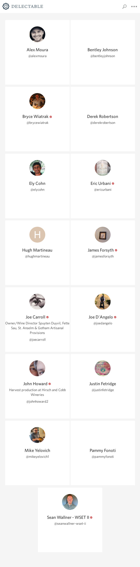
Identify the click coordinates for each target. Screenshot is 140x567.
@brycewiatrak (37, 123)
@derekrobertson (102, 123)
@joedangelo (102, 323)
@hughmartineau (37, 256)
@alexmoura (37, 56)
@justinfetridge (103, 390)
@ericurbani (102, 189)
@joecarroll (37, 339)
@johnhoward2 (37, 401)
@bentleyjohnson (102, 56)
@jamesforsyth (103, 256)
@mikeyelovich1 (37, 457)
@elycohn (37, 189)
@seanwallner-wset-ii (70, 523)
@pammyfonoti (103, 457)
